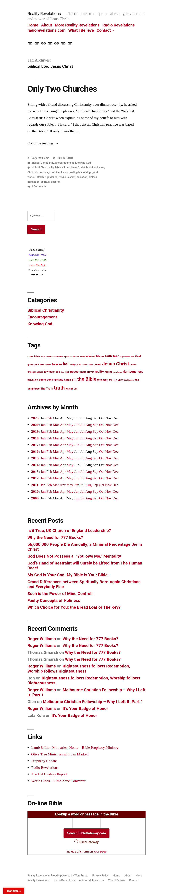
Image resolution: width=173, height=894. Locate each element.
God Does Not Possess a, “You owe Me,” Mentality (74, 556)
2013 (35, 471)
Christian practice (37, 172)
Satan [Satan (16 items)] (67, 379)
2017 (35, 444)
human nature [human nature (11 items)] (87, 365)
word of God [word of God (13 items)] (72, 389)
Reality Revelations (44, 13)
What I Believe (81, 30)
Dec (115, 424)
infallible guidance (46, 177)
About (46, 25)
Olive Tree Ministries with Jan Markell (60, 754)
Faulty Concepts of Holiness (53, 600)
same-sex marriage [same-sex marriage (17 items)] (51, 379)
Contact (104, 30)
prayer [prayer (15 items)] (90, 371)
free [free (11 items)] (132, 357)
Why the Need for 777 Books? (55, 537)
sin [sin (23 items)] (74, 379)
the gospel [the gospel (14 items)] (102, 379)
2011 (34, 485)
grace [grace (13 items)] (30, 364)
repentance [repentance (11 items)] (117, 372)
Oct (101, 424)
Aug (88, 424)
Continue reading (43, 143)
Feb (49, 418)
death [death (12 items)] (82, 356)
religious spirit (67, 177)
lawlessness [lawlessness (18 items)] (52, 371)
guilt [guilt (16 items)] (36, 364)
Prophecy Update (44, 760)
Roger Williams (40, 158)
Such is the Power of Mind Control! (59, 593)
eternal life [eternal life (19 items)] (93, 356)
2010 (35, 491)
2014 (35, 465)
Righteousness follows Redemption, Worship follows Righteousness (78, 669)
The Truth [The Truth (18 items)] (47, 388)
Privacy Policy (100, 875)
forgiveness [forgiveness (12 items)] (125, 356)
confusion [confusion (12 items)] (74, 356)
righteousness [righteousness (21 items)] (133, 372)
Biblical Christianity (42, 162)
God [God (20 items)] (138, 356)
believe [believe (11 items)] (30, 357)
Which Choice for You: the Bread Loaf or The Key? (74, 607)
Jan (43, 424)
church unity (57, 172)
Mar (56, 424)
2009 (35, 498)
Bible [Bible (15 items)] (37, 356)
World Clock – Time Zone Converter (58, 781)
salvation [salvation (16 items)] (32, 379)
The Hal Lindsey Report (49, 774)
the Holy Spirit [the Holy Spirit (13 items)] (116, 380)
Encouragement (64, 162)
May (70, 424)
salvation (82, 177)
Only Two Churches (62, 89)
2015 (35, 458)
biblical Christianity (42, 167)
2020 (35, 424)
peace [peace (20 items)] (74, 371)
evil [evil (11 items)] (102, 357)
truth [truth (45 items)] (59, 388)
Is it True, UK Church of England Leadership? (69, 530)
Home (32, 25)
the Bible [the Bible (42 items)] (86, 379)
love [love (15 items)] (67, 371)
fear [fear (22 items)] (116, 356)
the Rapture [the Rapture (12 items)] (129, 380)
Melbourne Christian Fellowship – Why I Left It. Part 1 (93, 701)
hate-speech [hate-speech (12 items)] (45, 365)
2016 (35, 451)
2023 (35, 418)
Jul (82, 424)
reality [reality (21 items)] (99, 372)
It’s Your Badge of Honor (85, 708)
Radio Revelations (118, 25)
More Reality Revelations (77, 25)
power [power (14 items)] (82, 371)
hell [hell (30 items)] (66, 364)
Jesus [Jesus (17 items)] (97, 364)
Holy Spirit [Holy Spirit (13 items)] (75, 364)
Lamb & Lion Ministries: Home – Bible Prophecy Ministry (74, 747)
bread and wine (95, 167)
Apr (63, 424)
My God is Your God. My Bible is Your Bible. (68, 574)
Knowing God (83, 162)
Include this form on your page (86, 851)
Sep (95, 424)
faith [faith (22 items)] (108, 356)
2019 (35, 431)
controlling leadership (78, 172)
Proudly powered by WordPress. (70, 875)
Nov (108, 424)
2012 (35, 478)
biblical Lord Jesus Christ (70, 167)
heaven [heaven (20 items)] (57, 364)
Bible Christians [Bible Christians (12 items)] (47, 356)
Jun (76, 424)
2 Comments (38, 186)
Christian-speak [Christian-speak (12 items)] (62, 356)
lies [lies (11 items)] (62, 372)
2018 (35, 438)
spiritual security (50, 181)
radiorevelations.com (46, 30)
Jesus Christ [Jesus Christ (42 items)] (115, 364)
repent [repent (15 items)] (108, 371)
